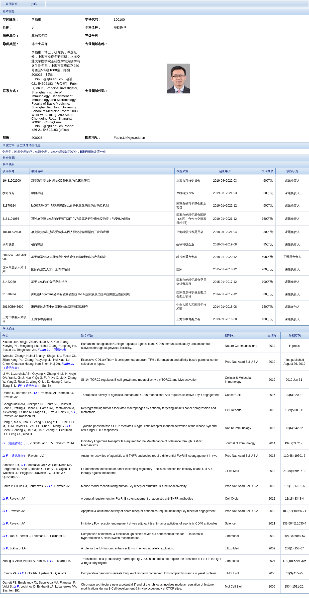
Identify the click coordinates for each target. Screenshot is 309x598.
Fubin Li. (44, 350)
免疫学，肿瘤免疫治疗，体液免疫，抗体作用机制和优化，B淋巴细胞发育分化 (54, 151)
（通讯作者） (60, 350)
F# (19, 385)
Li (3, 443)
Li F (36, 393)
